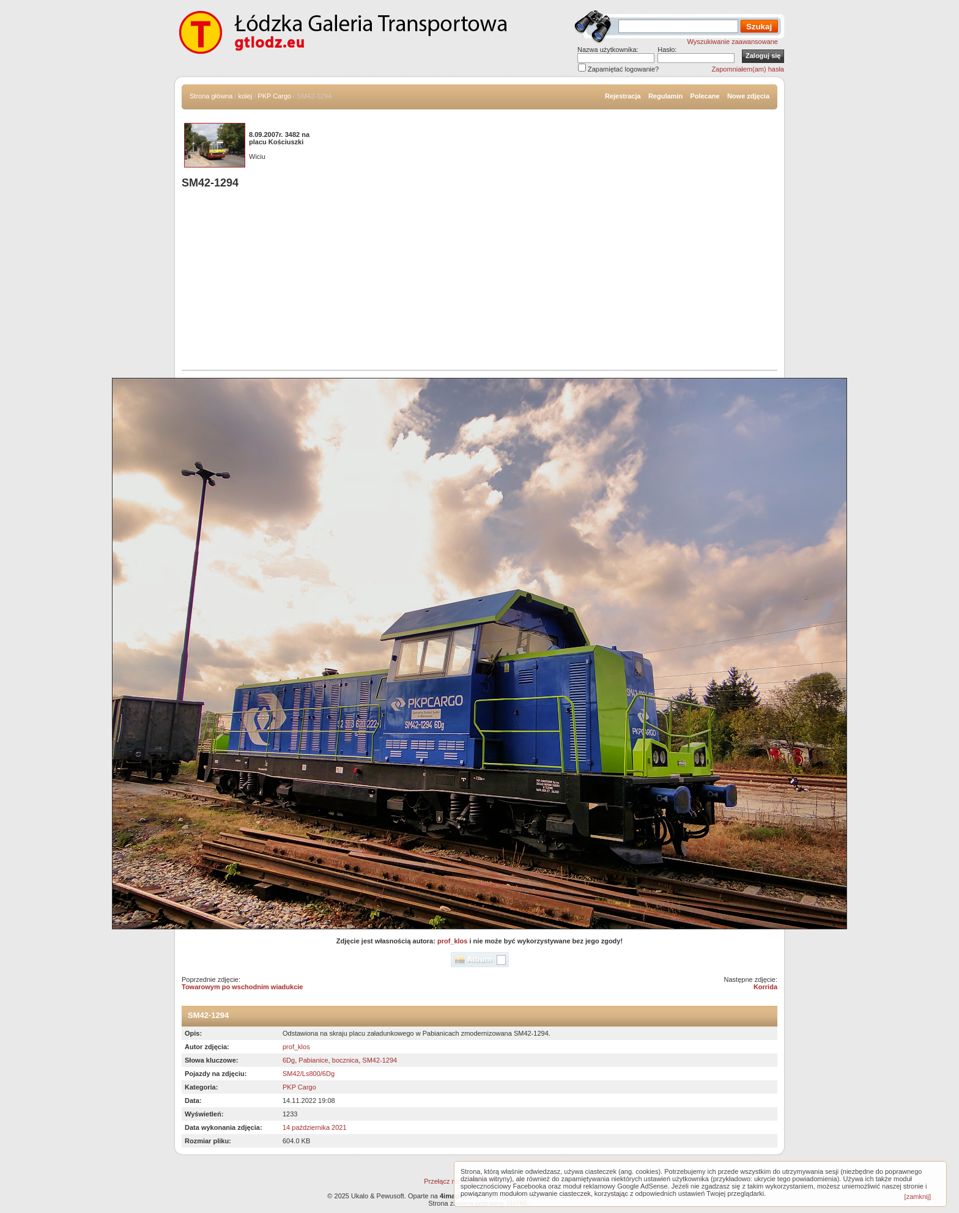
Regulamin (665, 96)
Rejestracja (623, 96)
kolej (246, 96)
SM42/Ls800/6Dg (309, 1073)
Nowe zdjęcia (748, 96)
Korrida (765, 986)
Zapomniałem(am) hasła (747, 69)
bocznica (345, 1060)
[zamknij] (918, 1196)
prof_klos (452, 941)
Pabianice (313, 1060)
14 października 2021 (315, 1127)
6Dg (289, 1060)
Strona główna (211, 96)
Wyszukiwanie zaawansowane (732, 41)
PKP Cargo (274, 96)
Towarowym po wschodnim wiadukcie (242, 986)
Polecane (704, 96)
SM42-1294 (379, 1060)
